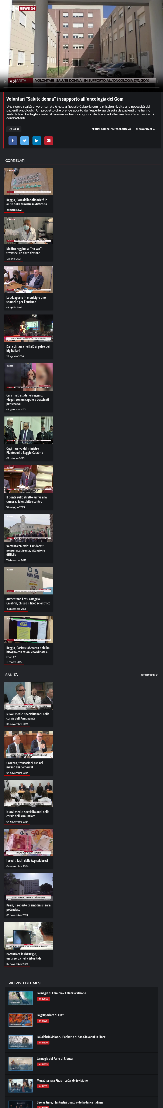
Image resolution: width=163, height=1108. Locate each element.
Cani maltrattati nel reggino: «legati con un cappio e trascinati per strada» (27, 399)
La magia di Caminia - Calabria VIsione (61, 993)
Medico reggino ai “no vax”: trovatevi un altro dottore (24, 250)
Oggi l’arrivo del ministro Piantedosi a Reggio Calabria (24, 450)
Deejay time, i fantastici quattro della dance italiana (70, 1102)
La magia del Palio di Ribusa (55, 1058)
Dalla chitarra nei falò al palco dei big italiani (28, 348)
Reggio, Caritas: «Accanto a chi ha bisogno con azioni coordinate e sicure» (27, 652)
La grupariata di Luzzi (51, 1015)
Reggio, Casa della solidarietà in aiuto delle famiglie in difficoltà (26, 202)
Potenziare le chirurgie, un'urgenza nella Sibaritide (23, 956)
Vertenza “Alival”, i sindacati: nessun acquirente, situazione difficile (25, 550)
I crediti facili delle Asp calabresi (27, 860)
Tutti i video (150, 675)
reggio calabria (145, 129)
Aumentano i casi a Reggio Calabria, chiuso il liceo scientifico (28, 601)
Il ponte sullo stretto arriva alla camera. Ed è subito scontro (26, 499)
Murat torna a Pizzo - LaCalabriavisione (62, 1080)
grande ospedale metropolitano (111, 129)
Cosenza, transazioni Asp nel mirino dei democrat (24, 765)
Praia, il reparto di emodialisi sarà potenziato (28, 907)
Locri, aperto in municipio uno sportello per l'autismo (26, 299)
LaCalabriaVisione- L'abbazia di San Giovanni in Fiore (71, 1037)
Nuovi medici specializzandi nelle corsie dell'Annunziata (27, 716)
